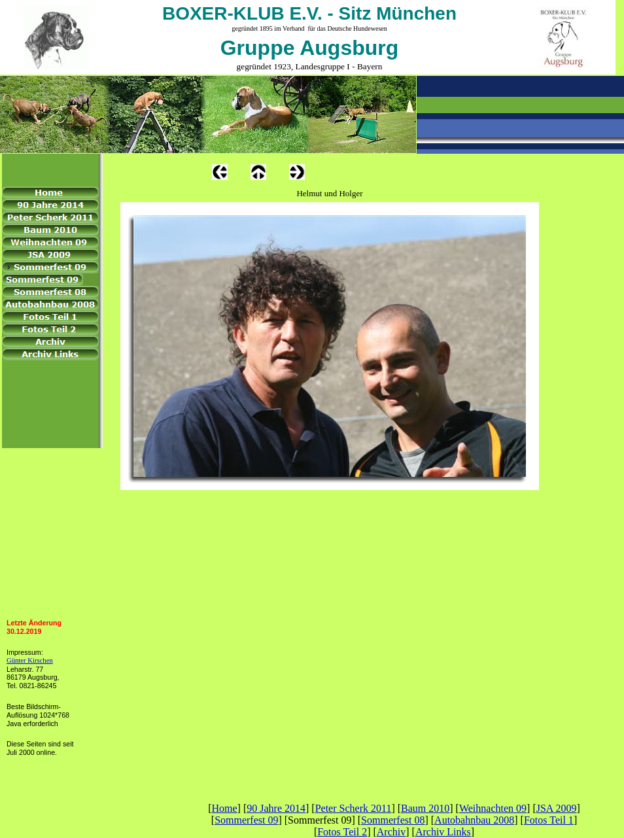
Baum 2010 (425, 808)
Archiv (391, 831)
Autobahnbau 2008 (474, 820)
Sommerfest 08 (393, 820)
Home (224, 808)
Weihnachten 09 (493, 808)
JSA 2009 (556, 808)
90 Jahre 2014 (276, 808)
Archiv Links (443, 831)
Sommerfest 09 (246, 820)
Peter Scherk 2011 (353, 808)
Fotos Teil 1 (549, 820)
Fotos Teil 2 (342, 831)
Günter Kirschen (30, 660)
